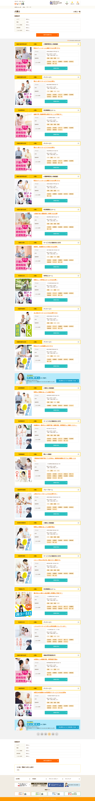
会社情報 (18, 778)
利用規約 (34, 778)
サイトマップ (68, 778)
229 (42, 734)
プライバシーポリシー (53, 778)
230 (45, 734)
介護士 (18, 769)
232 (53, 734)
